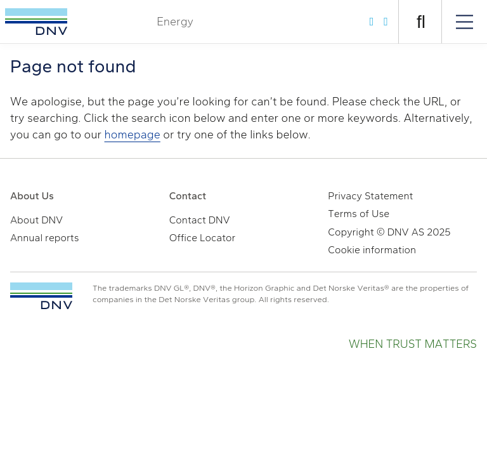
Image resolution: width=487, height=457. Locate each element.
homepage (132, 135)
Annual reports (44, 238)
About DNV (36, 220)
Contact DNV (199, 220)
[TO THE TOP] (41, 295)
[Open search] (421, 22)
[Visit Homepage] (36, 21)
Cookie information (372, 250)
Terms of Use (358, 214)
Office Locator (202, 238)
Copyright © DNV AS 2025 (389, 232)
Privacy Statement (370, 196)
